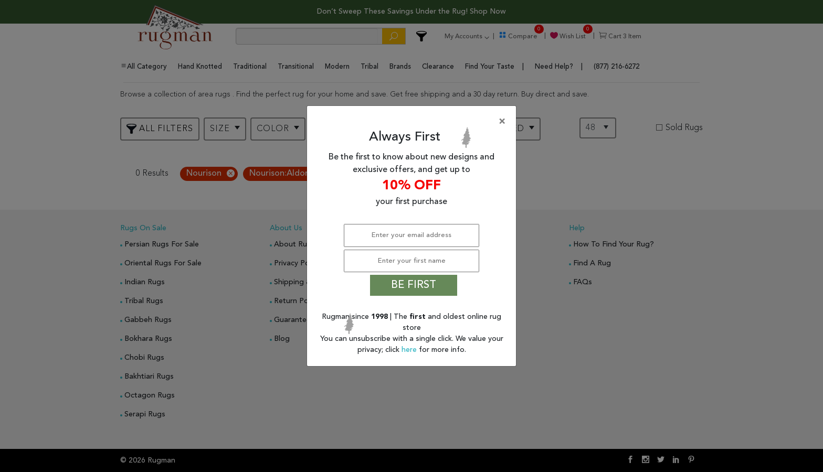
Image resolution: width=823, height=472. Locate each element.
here (410, 349)
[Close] (413, 121)
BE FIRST (413, 285)
